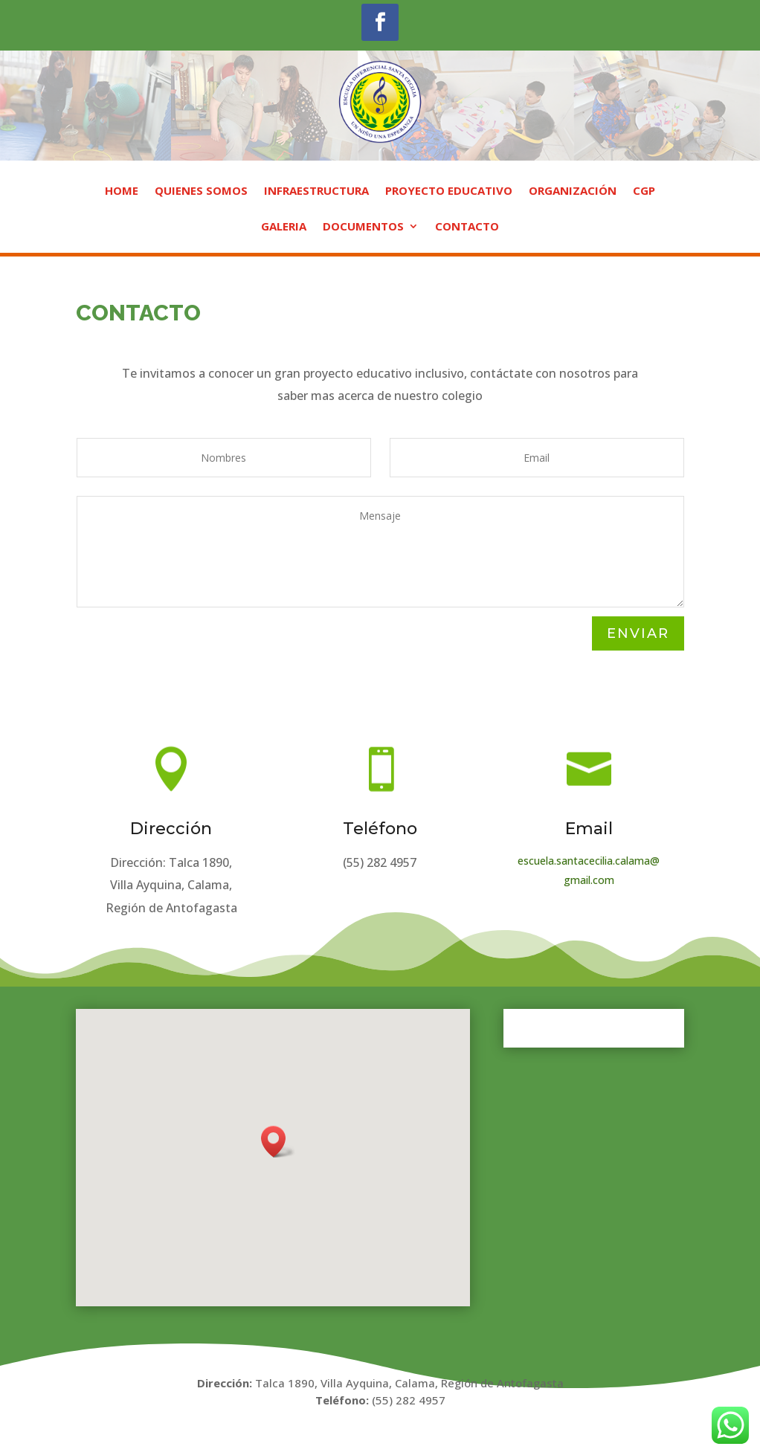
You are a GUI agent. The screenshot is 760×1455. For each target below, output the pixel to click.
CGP (644, 191)
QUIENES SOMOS (201, 191)
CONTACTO (467, 227)
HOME (121, 191)
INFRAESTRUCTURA (316, 191)
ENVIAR (638, 633)
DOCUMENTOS (363, 227)
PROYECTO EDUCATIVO (448, 191)
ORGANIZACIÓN (572, 191)
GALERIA (283, 227)
